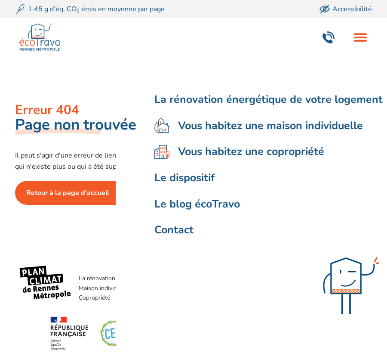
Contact (231, 298)
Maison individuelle (104, 288)
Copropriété (94, 298)
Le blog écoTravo (243, 288)
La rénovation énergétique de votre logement (139, 278)
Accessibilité (345, 9)
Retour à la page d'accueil (67, 193)
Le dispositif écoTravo (250, 278)
